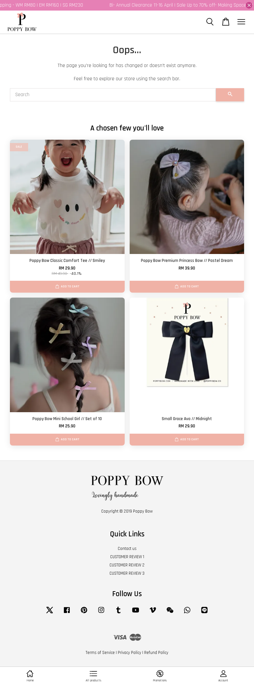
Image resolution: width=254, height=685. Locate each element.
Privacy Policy (129, 652)
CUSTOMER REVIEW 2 (127, 565)
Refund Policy (156, 652)
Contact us (127, 548)
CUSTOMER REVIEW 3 (127, 573)
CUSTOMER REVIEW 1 (127, 556)
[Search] (113, 94)
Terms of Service (100, 652)
